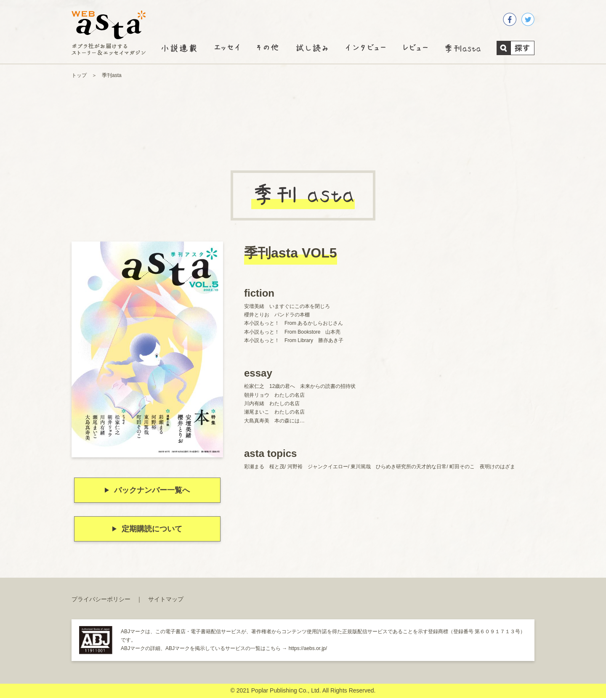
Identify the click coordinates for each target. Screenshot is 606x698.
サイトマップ (165, 599)
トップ (79, 75)
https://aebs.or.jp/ (308, 648)
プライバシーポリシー (101, 599)
